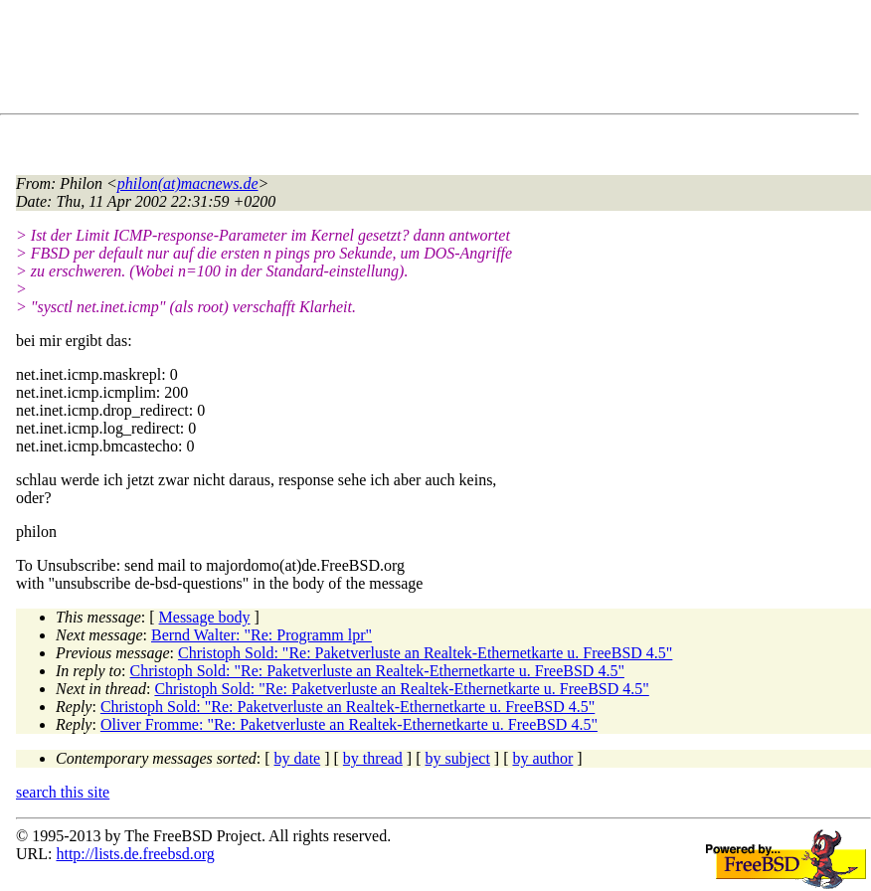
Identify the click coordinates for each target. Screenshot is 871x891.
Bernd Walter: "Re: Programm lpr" (261, 634)
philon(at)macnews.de (188, 183)
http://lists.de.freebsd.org (135, 853)
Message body (205, 617)
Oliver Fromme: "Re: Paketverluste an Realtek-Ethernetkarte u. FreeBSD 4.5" (349, 724)
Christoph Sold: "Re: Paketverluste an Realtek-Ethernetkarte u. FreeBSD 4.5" (425, 652)
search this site (62, 792)
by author (542, 758)
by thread (373, 758)
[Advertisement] (378, 60)
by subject (458, 758)
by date (297, 758)
